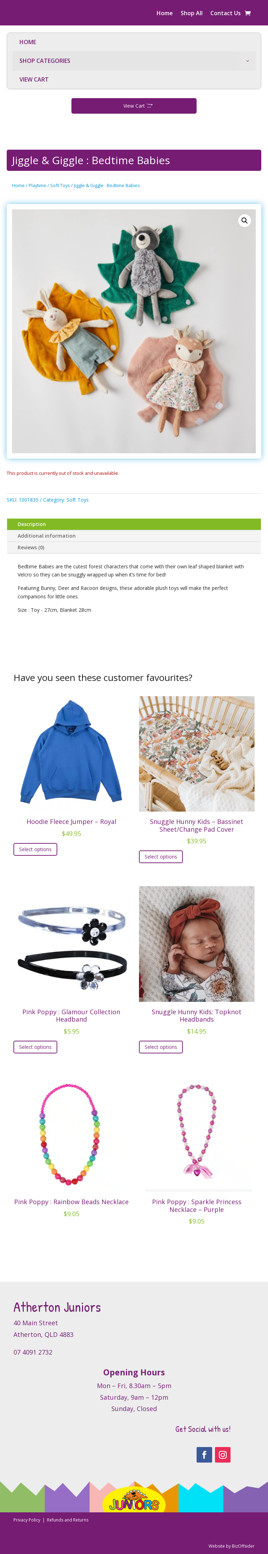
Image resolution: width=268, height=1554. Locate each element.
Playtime (37, 185)
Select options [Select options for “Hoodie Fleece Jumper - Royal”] (35, 849)
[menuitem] (134, 42)
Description (32, 524)
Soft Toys (60, 185)
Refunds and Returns (67, 1520)
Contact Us (225, 14)
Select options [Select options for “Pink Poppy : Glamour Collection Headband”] (35, 1047)
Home (165, 14)
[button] (244, 220)
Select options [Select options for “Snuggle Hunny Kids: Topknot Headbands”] (161, 1047)
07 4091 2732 (32, 1352)
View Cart (134, 105)
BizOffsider (243, 1546)
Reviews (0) (31, 547)
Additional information (47, 535)
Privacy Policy (27, 1520)
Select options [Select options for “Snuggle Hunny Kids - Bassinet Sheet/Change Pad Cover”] (161, 856)
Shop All (192, 14)
